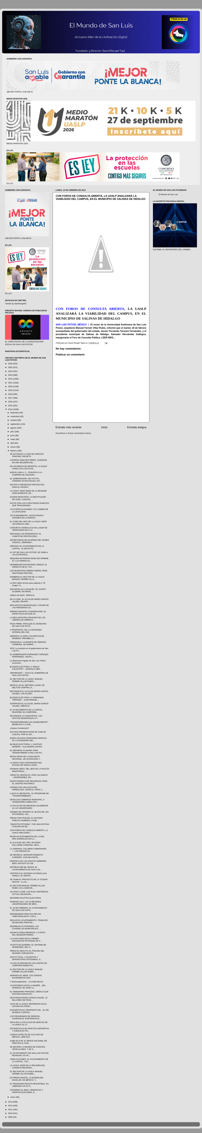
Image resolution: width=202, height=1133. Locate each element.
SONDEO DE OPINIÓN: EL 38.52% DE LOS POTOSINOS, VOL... (29, 813)
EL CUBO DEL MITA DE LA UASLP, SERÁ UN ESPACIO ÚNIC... (28, 522)
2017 (10, 398)
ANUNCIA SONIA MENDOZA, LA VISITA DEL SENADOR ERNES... (27, 933)
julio (12, 431)
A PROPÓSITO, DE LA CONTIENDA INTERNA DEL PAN (26, 631)
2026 (10, 364)
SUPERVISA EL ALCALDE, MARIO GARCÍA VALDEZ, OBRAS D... (29, 705)
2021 (10, 383)
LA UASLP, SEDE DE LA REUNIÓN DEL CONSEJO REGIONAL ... (27, 1066)
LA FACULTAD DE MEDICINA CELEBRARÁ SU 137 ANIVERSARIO (29, 807)
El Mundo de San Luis (168, 194)
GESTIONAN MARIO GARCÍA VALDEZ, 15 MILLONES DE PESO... (28, 999)
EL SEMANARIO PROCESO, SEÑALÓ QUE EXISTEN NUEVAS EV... (29, 993)
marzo (13, 447)
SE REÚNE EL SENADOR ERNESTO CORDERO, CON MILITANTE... (26, 856)
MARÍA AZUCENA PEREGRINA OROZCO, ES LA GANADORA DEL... (28, 739)
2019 (10, 390)
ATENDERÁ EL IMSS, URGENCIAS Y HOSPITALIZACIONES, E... (26, 1091)
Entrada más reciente (69, 427)
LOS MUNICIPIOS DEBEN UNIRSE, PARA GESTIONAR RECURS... (28, 572)
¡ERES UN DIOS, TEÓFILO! (22, 595)
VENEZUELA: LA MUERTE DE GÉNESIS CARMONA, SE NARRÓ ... (28, 643)
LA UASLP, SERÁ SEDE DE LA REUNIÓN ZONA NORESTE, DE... (28, 492)
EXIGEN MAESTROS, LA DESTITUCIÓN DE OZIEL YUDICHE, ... (28, 498)
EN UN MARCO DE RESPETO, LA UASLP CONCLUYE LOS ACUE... (28, 467)
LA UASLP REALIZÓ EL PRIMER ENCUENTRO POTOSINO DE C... (26, 939)
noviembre (15, 416)
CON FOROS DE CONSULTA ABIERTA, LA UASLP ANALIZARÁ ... (29, 831)
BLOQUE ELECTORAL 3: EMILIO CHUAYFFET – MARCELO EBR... (26, 668)
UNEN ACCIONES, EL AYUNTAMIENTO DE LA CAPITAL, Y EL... (29, 1060)
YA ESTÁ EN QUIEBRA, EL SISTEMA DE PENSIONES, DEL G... (28, 946)
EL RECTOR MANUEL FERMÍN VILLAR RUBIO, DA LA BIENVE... (27, 887)
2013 (10, 1102)
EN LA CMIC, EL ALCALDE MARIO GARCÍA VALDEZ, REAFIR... (29, 600)
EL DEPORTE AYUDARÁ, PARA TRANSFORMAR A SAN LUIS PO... (26, 751)
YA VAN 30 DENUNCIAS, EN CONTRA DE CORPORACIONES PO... (28, 964)
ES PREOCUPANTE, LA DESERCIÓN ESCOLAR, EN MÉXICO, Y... (26, 1079)
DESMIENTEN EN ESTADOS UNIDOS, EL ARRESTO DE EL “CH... (28, 566)
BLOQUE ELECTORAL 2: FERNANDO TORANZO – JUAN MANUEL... (27, 698)
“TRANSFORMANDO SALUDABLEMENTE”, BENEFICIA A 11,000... (29, 723)
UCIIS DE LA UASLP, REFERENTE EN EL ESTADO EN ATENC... (28, 1005)
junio (12, 435)
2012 (10, 1106)
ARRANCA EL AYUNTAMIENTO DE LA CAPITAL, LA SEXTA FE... (27, 547)
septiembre (15, 424)
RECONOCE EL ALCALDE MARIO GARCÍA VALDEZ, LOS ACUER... (29, 692)
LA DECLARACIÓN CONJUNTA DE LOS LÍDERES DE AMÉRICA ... (27, 618)
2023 (10, 375)
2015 (10, 405)
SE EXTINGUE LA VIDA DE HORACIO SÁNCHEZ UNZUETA (27, 455)
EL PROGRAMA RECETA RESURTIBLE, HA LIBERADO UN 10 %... (29, 1085)
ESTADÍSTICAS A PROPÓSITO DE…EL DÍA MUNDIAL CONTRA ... (29, 1011)
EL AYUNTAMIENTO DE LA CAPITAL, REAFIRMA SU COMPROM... (26, 711)
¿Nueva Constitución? (19, 728)
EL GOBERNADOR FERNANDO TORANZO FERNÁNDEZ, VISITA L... (29, 655)
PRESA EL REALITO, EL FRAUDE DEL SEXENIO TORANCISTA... (27, 952)
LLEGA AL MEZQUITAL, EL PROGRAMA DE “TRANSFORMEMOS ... (29, 794)
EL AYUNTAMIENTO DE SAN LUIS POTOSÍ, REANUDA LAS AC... (29, 1054)
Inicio (104, 427)
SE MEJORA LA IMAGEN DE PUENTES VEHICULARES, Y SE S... (27, 1048)
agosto (13, 428)
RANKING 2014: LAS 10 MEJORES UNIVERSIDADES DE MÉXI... (25, 903)
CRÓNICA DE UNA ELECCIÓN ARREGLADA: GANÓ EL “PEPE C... (27, 788)
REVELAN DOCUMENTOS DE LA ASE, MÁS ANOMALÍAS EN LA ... (27, 837)
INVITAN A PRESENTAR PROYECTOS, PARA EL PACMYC (27, 486)
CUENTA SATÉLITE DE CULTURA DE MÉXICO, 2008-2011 (26, 1036)
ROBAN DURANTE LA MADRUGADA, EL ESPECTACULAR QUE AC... (28, 612)
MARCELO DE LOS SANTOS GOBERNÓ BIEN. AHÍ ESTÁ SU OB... (28, 862)
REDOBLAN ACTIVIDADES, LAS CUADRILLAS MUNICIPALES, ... (25, 927)
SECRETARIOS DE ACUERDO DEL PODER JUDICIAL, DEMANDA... (29, 541)
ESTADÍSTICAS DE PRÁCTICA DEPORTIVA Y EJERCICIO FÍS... (29, 1029)
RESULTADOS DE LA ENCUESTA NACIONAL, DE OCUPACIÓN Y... (25, 757)
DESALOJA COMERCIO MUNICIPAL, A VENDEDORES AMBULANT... (27, 801)
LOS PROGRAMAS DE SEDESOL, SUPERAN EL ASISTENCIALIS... (25, 1017)
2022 (10, 379)
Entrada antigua (136, 427)
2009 (10, 1117)
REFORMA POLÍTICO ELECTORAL (25, 898)
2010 (10, 1113)
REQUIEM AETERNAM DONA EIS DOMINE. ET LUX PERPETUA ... (29, 559)
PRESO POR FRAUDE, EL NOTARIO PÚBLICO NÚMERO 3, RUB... (26, 819)
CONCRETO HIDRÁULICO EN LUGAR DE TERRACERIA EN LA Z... (28, 529)
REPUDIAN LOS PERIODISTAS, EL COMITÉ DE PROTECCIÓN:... (25, 535)
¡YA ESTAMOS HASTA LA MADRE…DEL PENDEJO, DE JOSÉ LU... (28, 986)
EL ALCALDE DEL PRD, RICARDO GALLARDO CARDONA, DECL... (25, 843)
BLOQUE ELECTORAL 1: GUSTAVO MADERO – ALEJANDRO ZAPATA (26, 745)
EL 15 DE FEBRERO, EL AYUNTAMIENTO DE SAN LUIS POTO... (28, 909)
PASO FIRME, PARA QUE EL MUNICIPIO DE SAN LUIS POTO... (28, 625)
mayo (13, 439)
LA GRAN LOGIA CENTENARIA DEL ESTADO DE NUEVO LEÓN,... (26, 764)
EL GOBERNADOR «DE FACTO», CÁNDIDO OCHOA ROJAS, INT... (25, 479)
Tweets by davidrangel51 (16, 304)
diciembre (14, 413)
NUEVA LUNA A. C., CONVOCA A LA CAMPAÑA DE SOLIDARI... (26, 473)
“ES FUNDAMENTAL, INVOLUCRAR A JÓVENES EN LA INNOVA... (27, 516)
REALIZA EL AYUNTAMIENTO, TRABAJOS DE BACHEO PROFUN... (29, 921)
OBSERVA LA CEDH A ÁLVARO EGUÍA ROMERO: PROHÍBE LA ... (27, 637)
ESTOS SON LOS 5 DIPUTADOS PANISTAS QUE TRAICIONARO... (29, 504)
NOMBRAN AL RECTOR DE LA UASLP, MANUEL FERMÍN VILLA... (27, 578)
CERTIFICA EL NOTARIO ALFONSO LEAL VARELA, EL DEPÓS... (28, 874)
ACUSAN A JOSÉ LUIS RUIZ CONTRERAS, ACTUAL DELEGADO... (29, 893)
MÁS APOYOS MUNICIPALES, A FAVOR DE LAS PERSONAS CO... (29, 606)
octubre (13, 420)
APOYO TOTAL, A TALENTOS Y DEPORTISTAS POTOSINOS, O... (26, 958)
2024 (10, 371)
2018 (10, 394)
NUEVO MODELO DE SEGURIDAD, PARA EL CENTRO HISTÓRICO (28, 782)
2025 (10, 367)
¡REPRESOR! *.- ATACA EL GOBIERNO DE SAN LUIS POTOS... (29, 674)
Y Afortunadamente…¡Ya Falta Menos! (26, 982)
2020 (10, 386)
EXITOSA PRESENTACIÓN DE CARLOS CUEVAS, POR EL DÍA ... (28, 733)
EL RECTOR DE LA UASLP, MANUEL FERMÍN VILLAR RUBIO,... (26, 680)
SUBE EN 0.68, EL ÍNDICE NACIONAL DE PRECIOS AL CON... (28, 1042)
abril (12, 443)
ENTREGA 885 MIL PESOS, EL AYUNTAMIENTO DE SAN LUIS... (26, 868)
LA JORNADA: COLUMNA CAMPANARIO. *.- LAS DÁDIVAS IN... (28, 850)
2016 (10, 402)
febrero (13, 451)
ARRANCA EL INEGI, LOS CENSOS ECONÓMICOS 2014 (26, 976)
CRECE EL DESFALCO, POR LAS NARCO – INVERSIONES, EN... (29, 776)
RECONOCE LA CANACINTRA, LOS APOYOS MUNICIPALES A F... (26, 717)
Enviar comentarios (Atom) (79, 433)
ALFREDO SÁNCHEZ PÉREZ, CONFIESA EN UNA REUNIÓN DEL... (28, 461)
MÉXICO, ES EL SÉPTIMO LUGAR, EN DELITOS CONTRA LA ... (27, 686)
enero (13, 1097)
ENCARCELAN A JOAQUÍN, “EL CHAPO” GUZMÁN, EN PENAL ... (28, 590)
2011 (10, 1109)
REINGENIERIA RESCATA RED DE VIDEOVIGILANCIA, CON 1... (25, 915)
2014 (10, 409)
